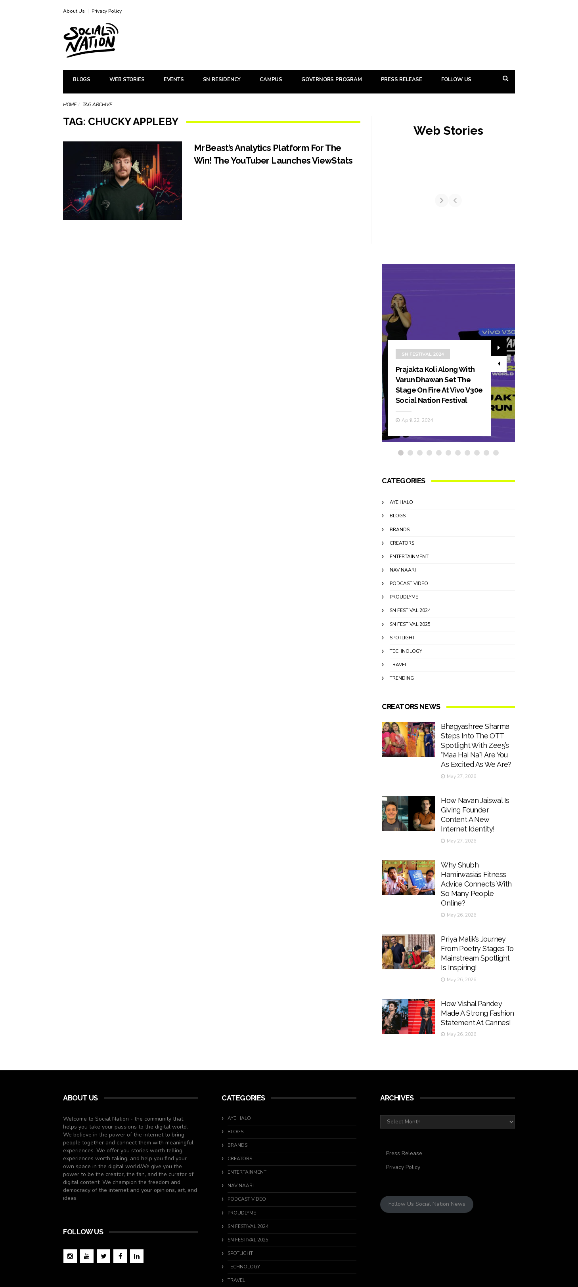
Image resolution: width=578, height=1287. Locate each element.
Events (174, 79)
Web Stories (127, 79)
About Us (74, 11)
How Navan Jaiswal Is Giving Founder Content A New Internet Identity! (474, 803)
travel (398, 679)
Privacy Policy (107, 11)
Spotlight (402, 652)
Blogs (81, 79)
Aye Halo (401, 517)
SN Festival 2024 (423, 359)
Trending (402, 693)
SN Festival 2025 (410, 639)
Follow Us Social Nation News (427, 1138)
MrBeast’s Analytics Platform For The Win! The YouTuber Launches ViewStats (273, 160)
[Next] (508, 208)
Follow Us (456, 79)
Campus (271, 79)
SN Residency (222, 79)
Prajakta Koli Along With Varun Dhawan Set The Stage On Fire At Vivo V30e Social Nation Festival (439, 394)
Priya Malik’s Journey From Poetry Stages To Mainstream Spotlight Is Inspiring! (475, 901)
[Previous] (388, 208)
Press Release (401, 79)
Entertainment (409, 571)
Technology (406, 666)
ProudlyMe (404, 612)
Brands (400, 544)
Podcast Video (409, 598)
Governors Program (331, 79)
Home (69, 104)
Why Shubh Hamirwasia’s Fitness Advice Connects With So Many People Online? (476, 852)
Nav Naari (403, 585)
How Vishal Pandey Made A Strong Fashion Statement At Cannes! (473, 950)
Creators (402, 558)
